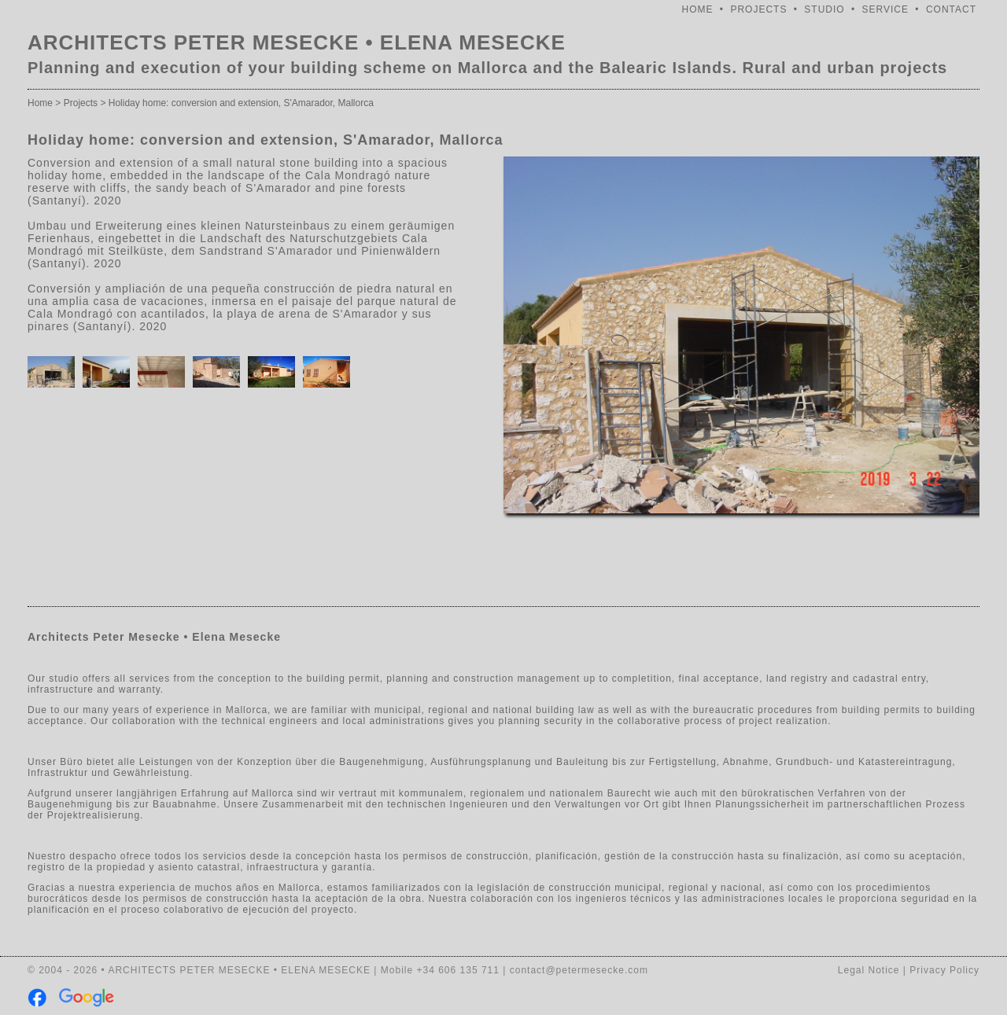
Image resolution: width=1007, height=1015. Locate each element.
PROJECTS (758, 9)
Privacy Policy (944, 970)
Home (40, 102)
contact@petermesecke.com (579, 970)
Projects (81, 102)
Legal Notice (869, 970)
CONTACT (951, 9)
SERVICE (885, 9)
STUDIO (824, 9)
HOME (698, 9)
